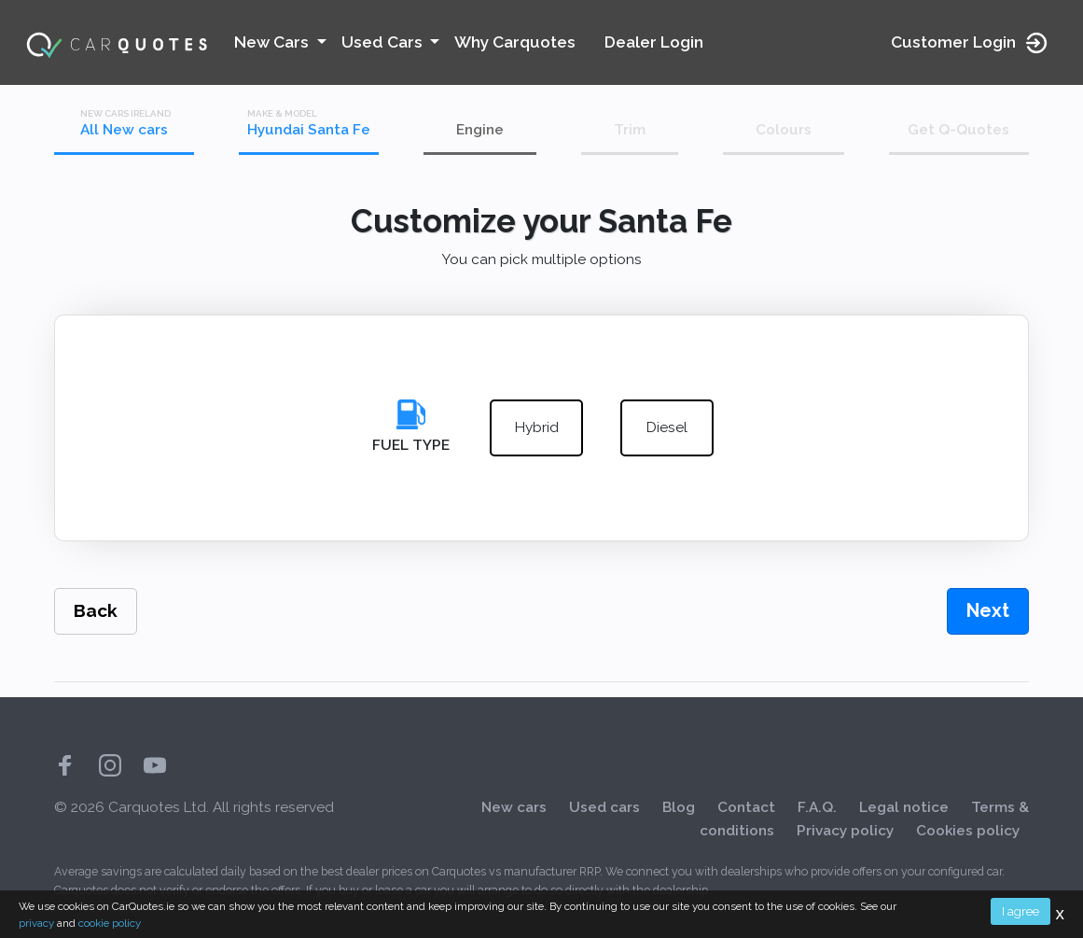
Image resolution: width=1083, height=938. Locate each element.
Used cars (604, 807)
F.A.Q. (817, 807)
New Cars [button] (273, 42)
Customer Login (970, 43)
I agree (1020, 910)
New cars (514, 807)
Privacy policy (845, 830)
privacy (36, 923)
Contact (746, 807)
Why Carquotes (515, 42)
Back (96, 611)
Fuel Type (411, 445)
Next (987, 610)
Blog (678, 807)
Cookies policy (968, 830)
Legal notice (904, 807)
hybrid (537, 428)
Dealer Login (653, 42)
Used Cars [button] (383, 42)
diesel (666, 428)
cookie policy (109, 923)
